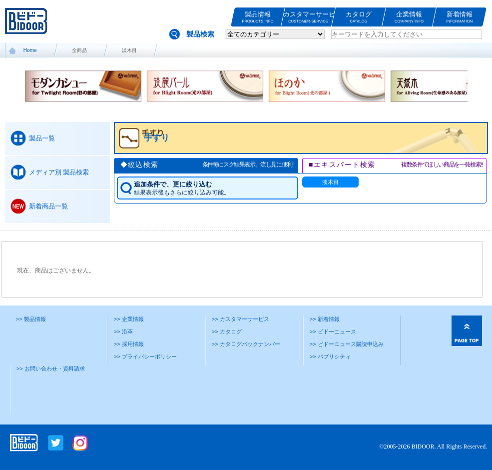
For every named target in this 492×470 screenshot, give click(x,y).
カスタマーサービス (308, 17)
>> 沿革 (123, 331)
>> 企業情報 (129, 319)
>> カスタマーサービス (240, 319)
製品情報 (258, 17)
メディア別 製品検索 (59, 172)
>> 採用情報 (129, 344)
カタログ (359, 17)
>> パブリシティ (330, 357)
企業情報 (409, 17)
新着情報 (460, 17)
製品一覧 (42, 138)
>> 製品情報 (31, 319)
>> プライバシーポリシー (145, 357)
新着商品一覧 (48, 206)
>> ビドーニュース (333, 331)
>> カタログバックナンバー (246, 344)
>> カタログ (227, 331)
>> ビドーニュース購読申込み (347, 344)
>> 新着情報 (325, 319)
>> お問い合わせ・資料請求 (50, 369)
